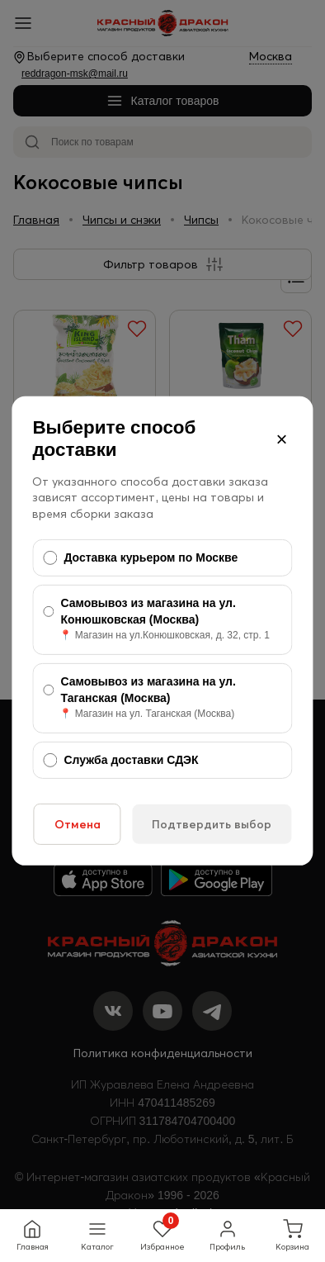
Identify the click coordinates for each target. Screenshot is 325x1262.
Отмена (77, 824)
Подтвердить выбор (211, 824)
